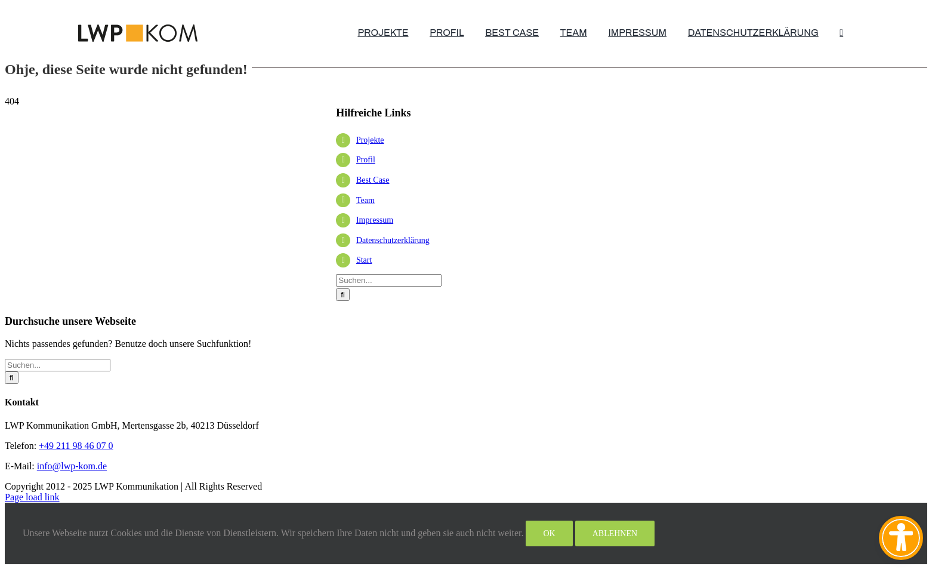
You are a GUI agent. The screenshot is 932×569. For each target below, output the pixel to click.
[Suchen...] (389, 280)
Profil (365, 159)
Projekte (370, 140)
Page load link (32, 497)
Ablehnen (614, 533)
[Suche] (343, 294)
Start (364, 260)
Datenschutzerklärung (393, 240)
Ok (549, 533)
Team (365, 200)
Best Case (373, 180)
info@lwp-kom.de (72, 466)
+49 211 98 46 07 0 (76, 446)
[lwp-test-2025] (137, 29)
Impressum (374, 220)
